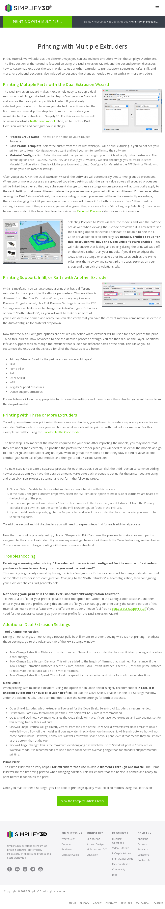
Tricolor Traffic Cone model (61, 432)
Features (66, 844)
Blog (114, 874)
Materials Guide (121, 864)
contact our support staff (129, 608)
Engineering (93, 839)
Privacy (84, 903)
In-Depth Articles (118, 21)
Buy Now (66, 849)
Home (87, 21)
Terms (72, 903)
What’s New (68, 839)
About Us (143, 839)
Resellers (143, 849)
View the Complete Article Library (82, 801)
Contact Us (144, 860)
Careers (142, 844)
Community (118, 869)
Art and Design (95, 844)
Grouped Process (89, 211)
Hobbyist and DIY (97, 849)
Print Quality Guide (122, 858)
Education (92, 854)
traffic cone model (42, 121)
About (97, 903)
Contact (111, 903)
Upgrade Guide (70, 854)
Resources (100, 21)
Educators (143, 854)
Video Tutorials (120, 848)
